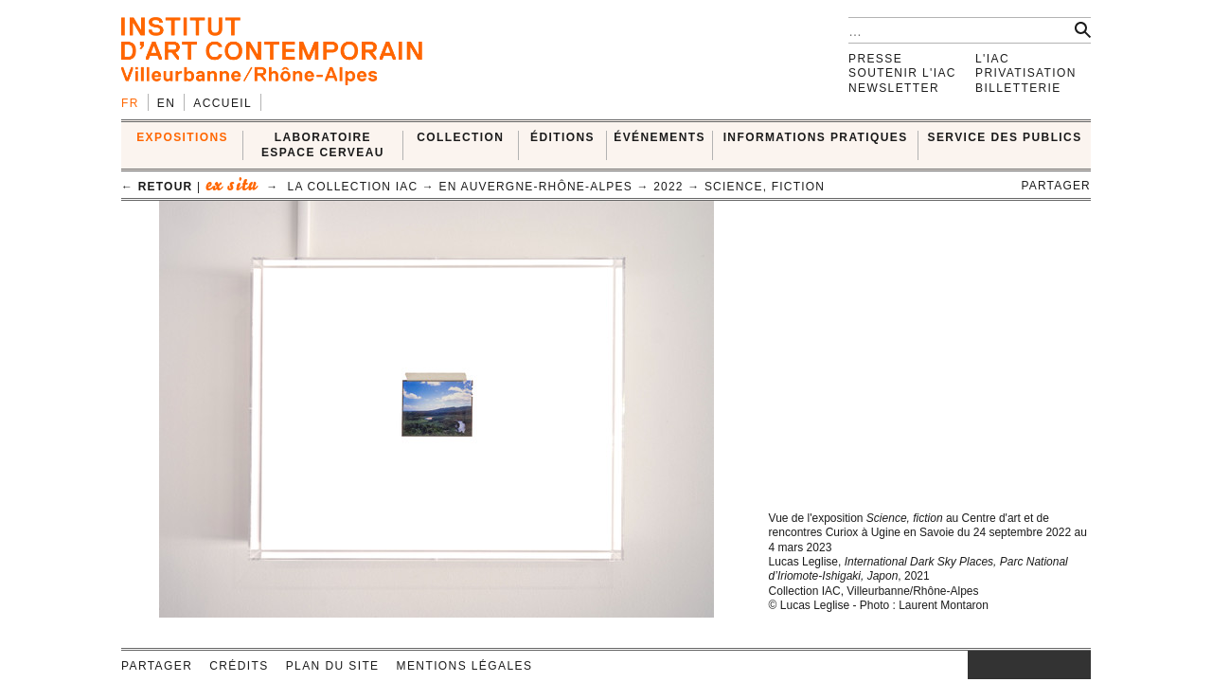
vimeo (1048, 665)
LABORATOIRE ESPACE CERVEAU (322, 144)
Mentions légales (465, 666)
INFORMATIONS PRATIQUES (815, 137)
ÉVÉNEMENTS (659, 137)
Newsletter (893, 88)
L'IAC (992, 58)
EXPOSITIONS (182, 137)
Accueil (222, 103)
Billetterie (1018, 88)
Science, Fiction (764, 186)
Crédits (238, 666)
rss (1076, 665)
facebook (996, 665)
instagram (977, 665)
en (166, 103)
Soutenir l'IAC (902, 73)
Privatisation (1026, 73)
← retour (156, 186)
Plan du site (333, 666)
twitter (1020, 665)
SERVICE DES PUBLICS (1005, 137)
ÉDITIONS (562, 137)
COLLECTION (460, 137)
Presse (875, 58)
